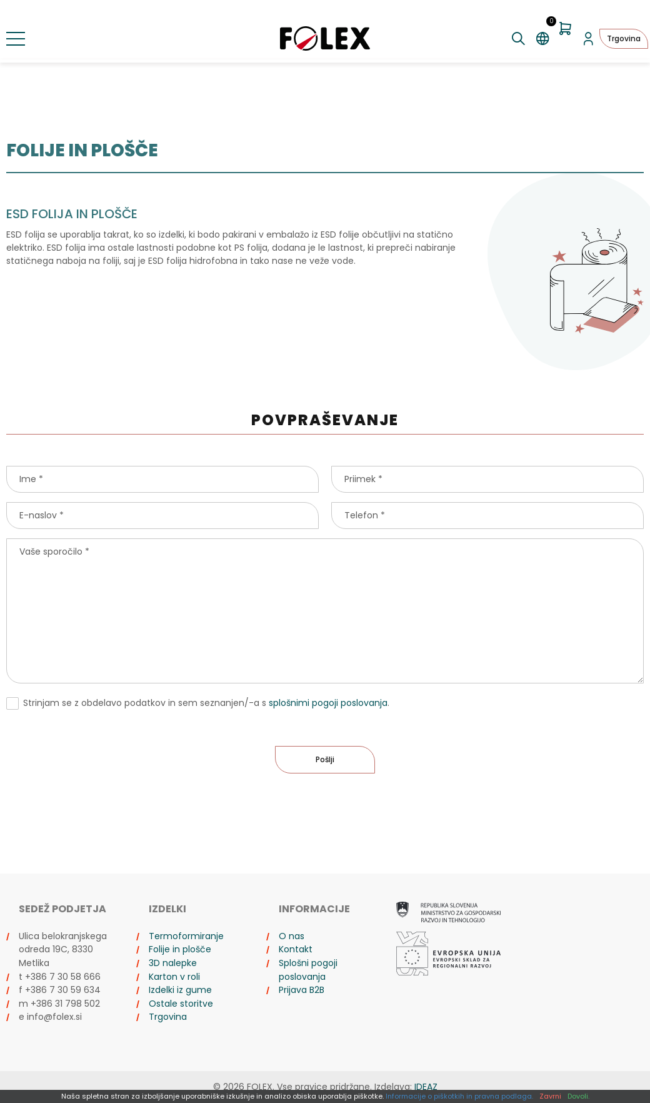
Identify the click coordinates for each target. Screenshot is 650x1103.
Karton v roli (174, 976)
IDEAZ (426, 1086)
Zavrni (550, 1096)
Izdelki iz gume (180, 990)
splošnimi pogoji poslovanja (328, 703)
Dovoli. (578, 1096)
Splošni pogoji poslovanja (308, 970)
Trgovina (624, 38)
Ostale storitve (181, 1003)
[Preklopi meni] (15, 38)
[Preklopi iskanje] (518, 39)
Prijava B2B (301, 990)
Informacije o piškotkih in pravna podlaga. (459, 1096)
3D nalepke (173, 963)
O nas (291, 936)
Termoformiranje (186, 936)
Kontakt (295, 949)
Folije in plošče (180, 949)
